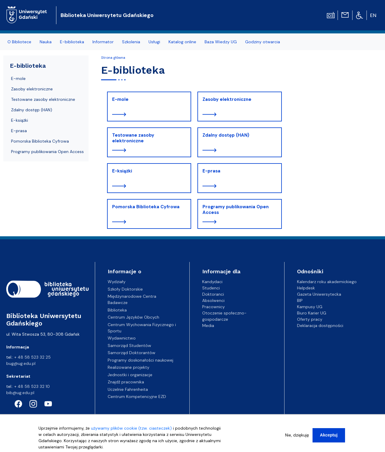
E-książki (122, 171)
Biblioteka (117, 310)
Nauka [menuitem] (46, 41)
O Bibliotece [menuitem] (19, 41)
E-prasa (211, 171)
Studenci (211, 288)
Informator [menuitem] (103, 41)
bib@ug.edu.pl (20, 392)
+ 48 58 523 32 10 (32, 386)
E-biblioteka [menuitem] (72, 41)
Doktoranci (213, 294)
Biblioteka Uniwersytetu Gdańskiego (107, 15)
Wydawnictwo (122, 338)
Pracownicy (213, 306)
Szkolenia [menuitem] (131, 41)
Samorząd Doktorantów (131, 352)
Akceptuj (329, 437)
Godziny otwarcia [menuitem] (262, 41)
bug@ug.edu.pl (20, 363)
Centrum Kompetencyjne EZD (137, 396)
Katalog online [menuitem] (182, 41)
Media (208, 325)
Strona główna (113, 57)
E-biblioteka (28, 65)
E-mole (120, 99)
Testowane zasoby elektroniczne (133, 138)
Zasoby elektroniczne (226, 99)
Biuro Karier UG (311, 313)
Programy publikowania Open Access (235, 210)
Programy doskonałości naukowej (140, 360)
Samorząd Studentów (129, 345)
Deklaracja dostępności (320, 325)
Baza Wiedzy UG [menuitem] (221, 41)
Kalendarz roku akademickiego (327, 281)
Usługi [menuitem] (154, 41)
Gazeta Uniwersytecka (319, 294)
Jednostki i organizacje (130, 374)
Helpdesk (306, 288)
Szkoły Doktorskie (125, 289)
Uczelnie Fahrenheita (128, 389)
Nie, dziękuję (297, 437)
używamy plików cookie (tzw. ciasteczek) (131, 430)
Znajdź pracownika (126, 382)
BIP (300, 300)
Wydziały (117, 281)
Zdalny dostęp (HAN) (225, 135)
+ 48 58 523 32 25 (32, 357)
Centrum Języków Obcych (133, 317)
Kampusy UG (309, 306)
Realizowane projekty (128, 367)
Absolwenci (213, 300)
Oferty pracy (309, 319)
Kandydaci (212, 281)
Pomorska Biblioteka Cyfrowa (146, 207)
